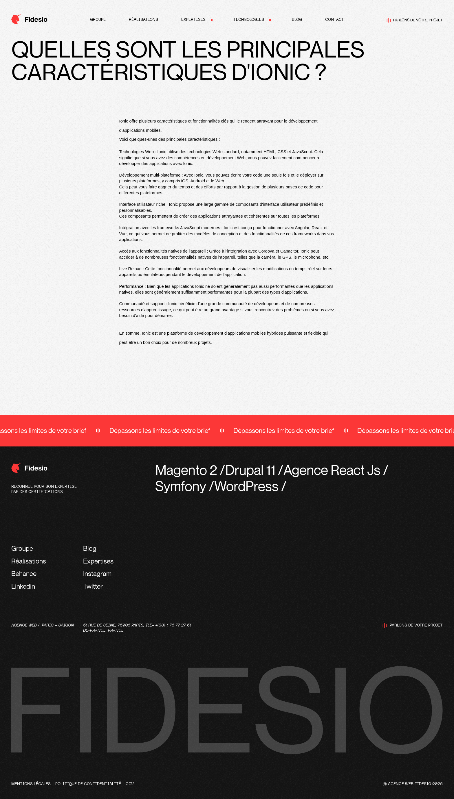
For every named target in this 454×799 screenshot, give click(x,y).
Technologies (248, 20)
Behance (23, 573)
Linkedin (23, 586)
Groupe (98, 20)
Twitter (93, 586)
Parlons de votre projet (415, 20)
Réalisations (143, 20)
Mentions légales (31, 784)
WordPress (246, 486)
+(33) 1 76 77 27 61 (173, 625)
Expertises (193, 20)
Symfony (180, 486)
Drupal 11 (250, 469)
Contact (334, 20)
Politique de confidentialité (88, 784)
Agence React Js (331, 469)
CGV (130, 784)
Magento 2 (186, 469)
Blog (297, 20)
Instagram (97, 573)
